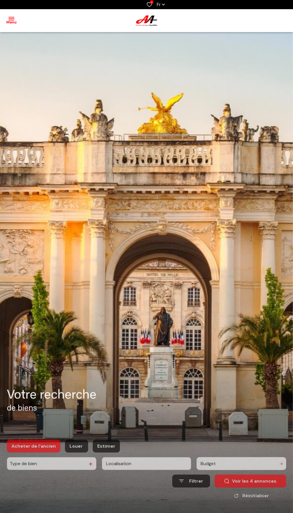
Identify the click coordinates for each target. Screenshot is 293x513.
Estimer (106, 457)
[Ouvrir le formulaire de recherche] (191, 492)
